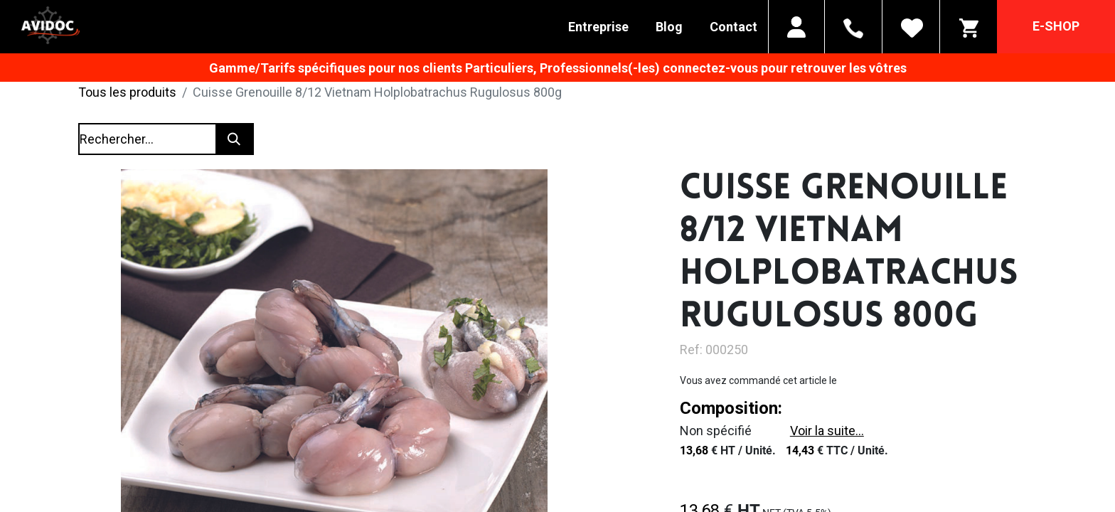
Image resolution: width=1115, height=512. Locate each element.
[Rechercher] (233, 139)
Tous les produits (127, 92)
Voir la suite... (827, 430)
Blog (669, 26)
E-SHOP (1056, 25)
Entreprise (598, 26)
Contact (733, 26)
